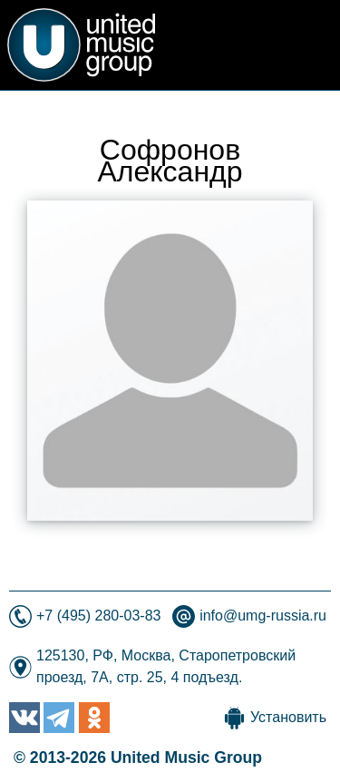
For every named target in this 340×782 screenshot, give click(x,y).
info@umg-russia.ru (262, 615)
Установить (288, 717)
